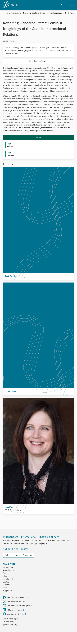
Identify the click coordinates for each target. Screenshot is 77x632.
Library (5, 576)
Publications (16, 13)
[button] (72, 5)
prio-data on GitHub (13, 613)
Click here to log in (10, 619)
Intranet (6, 585)
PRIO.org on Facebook (14, 597)
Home (5, 13)
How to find (8, 579)
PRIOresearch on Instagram (16, 605)
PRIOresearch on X (13, 601)
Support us (7, 591)
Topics (38, 138)
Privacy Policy (8, 622)
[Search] (62, 5)
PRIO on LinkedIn (12, 609)
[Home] (10, 5)
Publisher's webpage (37, 61)
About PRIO (8, 568)
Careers (6, 573)
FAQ (5, 588)
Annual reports (9, 570)
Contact (6, 582)
